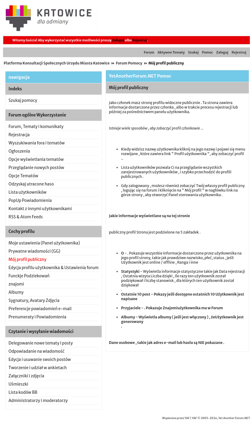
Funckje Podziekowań (28, 276)
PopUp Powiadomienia (30, 200)
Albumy (16, 292)
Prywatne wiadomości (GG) (34, 251)
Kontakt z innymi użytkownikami (40, 208)
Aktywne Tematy (170, 52)
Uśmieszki (18, 384)
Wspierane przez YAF (176, 418)
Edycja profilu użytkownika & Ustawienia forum (53, 267)
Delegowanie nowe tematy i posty (40, 343)
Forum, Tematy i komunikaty (35, 126)
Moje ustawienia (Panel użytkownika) (44, 243)
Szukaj (193, 52)
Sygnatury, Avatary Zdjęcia (33, 300)
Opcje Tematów (23, 176)
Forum (149, 52)
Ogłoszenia (19, 151)
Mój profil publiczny (27, 259)
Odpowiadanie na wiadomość (36, 351)
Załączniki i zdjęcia (26, 376)
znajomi (16, 284)
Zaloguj (118, 40)
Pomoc (207, 52)
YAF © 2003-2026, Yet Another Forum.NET (221, 418)
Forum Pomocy (129, 63)
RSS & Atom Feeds (25, 217)
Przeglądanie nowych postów (36, 167)
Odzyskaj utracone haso (31, 184)
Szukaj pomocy (22, 100)
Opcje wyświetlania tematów (36, 159)
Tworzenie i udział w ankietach (37, 367)
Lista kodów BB (22, 392)
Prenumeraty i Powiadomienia (37, 317)
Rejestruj (139, 40)
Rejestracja (19, 134)
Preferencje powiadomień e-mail (40, 308)
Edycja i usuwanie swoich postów (39, 359)
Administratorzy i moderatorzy (38, 400)
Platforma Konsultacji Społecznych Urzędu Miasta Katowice (57, 63)
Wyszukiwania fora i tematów (36, 143)
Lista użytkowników (27, 192)
